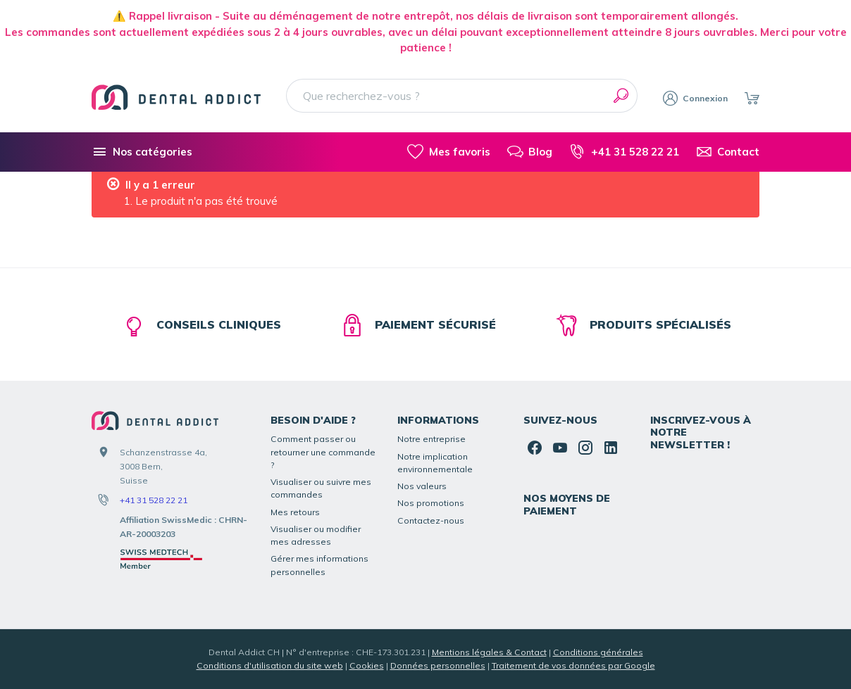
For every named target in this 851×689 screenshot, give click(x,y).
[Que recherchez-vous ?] (462, 96)
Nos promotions (430, 503)
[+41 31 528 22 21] (624, 152)
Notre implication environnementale (435, 462)
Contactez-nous (430, 520)
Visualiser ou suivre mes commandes (321, 488)
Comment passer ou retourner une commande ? (323, 452)
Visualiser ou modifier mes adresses (316, 535)
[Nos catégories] (142, 152)
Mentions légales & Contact (489, 652)
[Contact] (728, 152)
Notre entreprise (431, 439)
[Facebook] (534, 447)
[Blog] (530, 152)
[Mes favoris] (448, 152)
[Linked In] (611, 447)
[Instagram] (585, 447)
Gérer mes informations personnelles (319, 564)
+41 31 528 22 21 (153, 500)
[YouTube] (560, 447)
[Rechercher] (621, 96)
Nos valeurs (422, 486)
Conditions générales (598, 652)
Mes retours (295, 512)
